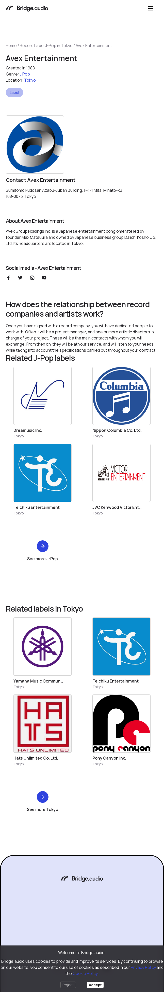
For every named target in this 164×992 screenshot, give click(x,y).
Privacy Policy (143, 967)
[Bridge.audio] (27, 9)
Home (11, 45)
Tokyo (30, 80)
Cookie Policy (85, 973)
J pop (25, 74)
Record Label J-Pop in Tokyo (46, 45)
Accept (95, 984)
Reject (68, 984)
